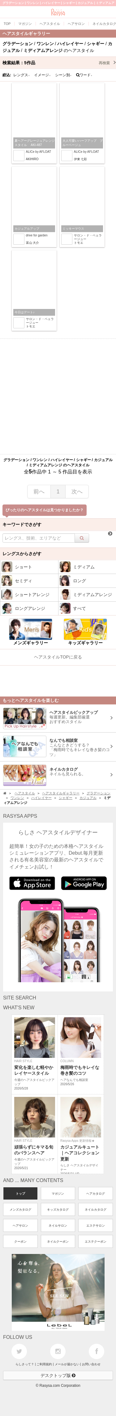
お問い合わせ (91, 1364)
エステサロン (95, 1225)
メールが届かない (67, 1364)
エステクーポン (95, 1241)
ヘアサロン (20, 1225)
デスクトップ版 (58, 1375)
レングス (21, 75)
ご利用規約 (44, 1364)
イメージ (42, 75)
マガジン (58, 1193)
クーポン (20, 1241)
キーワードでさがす (21, 524)
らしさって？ (24, 1364)
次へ (77, 491)
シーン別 (63, 75)
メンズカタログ (20, 1209)
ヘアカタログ (95, 1193)
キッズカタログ (58, 1209)
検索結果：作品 (59, 62)
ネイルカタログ (95, 1209)
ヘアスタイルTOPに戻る (58, 657)
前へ (39, 491)
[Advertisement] (58, 396)
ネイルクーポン (58, 1241)
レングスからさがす (21, 553)
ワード (84, 75)
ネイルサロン (58, 1225)
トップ (20, 1193)
